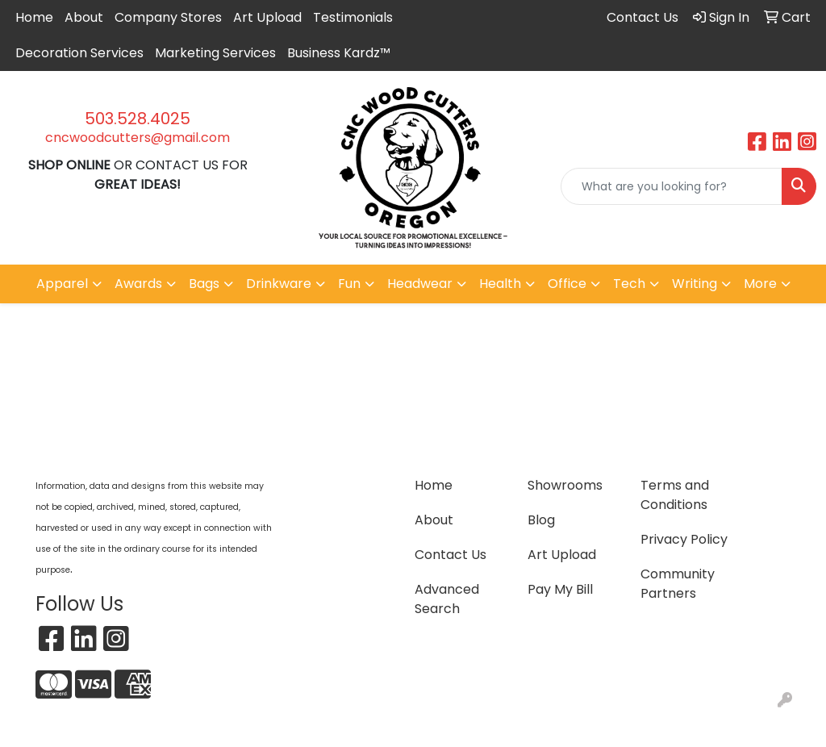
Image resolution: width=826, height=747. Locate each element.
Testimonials (353, 17)
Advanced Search (447, 599)
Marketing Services (215, 53)
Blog (541, 520)
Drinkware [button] (278, 283)
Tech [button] (629, 283)
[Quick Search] (671, 186)
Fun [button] (349, 283)
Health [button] (500, 283)
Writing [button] (694, 283)
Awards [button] (138, 283)
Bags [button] (204, 283)
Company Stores (168, 17)
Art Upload (267, 17)
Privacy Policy (684, 539)
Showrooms (565, 485)
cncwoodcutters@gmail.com (137, 137)
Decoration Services (79, 53)
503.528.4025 (137, 118)
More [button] (760, 283)
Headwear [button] (420, 283)
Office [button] (567, 283)
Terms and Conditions (674, 495)
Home (34, 17)
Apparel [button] (62, 283)
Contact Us (450, 554)
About (84, 17)
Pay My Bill (560, 589)
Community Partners (677, 584)
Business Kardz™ (338, 53)
